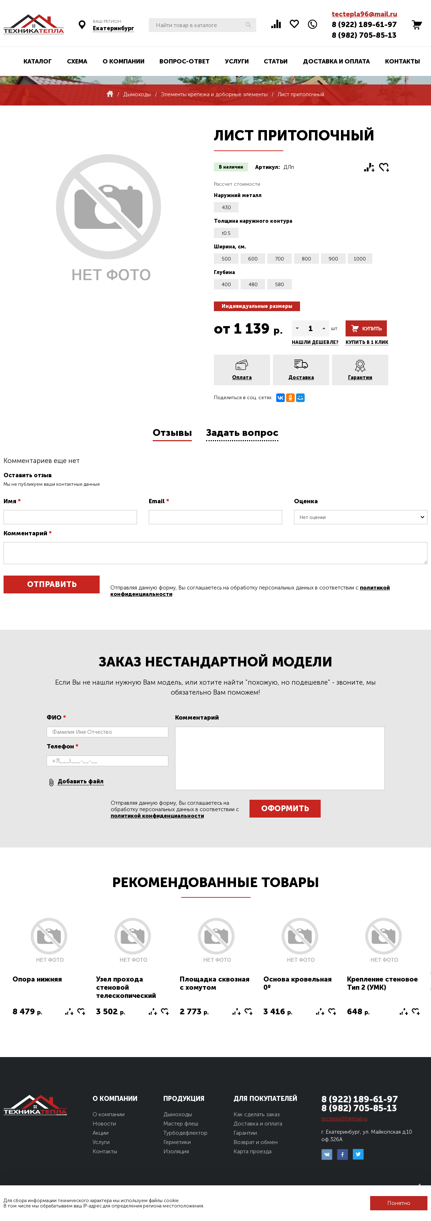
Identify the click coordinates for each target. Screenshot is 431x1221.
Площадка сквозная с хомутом (214, 983)
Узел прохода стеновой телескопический (126, 987)
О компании (123, 61)
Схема (77, 61)
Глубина (224, 272)
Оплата (242, 378)
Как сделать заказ (256, 1114)
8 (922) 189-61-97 (364, 24)
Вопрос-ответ (184, 61)
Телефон (62, 746)
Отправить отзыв (52, 586)
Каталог (37, 61)
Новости (104, 1123)
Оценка (306, 501)
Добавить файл (81, 781)
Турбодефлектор (185, 1132)
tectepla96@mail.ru (364, 14)
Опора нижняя (37, 979)
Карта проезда (252, 1151)
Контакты (402, 61)
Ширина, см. (230, 247)
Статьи (276, 61)
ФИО (56, 717)
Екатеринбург (113, 28)
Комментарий (28, 533)
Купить (372, 328)
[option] (49, 971)
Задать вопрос (242, 432)
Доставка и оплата (336, 61)
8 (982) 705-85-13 (364, 35)
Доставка (301, 378)
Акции (101, 1132)
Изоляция (176, 1151)
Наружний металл (238, 195)
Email (159, 501)
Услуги (237, 61)
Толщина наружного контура (253, 221)
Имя (12, 501)
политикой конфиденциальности (157, 816)
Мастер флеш (180, 1123)
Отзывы (172, 432)
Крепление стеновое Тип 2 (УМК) (382, 983)
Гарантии (360, 378)
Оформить (285, 808)
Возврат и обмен (255, 1142)
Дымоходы (177, 1114)
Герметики (177, 1142)
